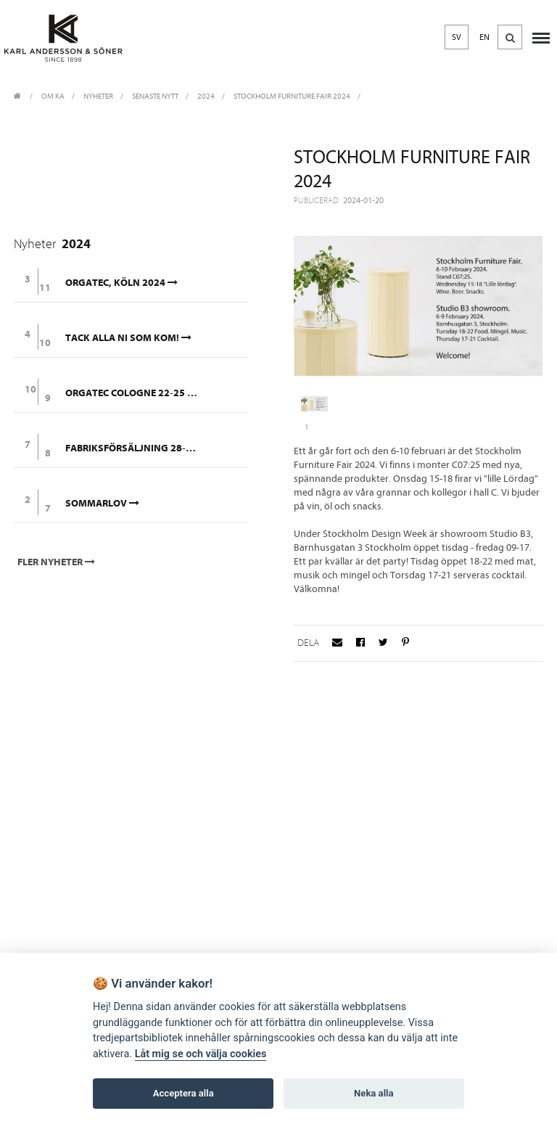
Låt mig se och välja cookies (201, 1054)
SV (456, 37)
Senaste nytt (155, 96)
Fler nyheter (57, 562)
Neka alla (373, 1093)
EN (484, 37)
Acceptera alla (183, 1093)
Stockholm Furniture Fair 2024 (292, 96)
